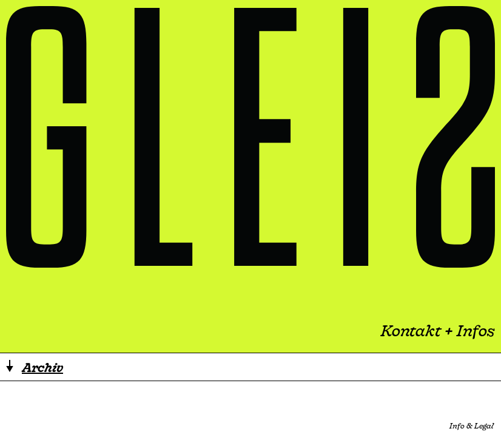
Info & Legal (471, 425)
